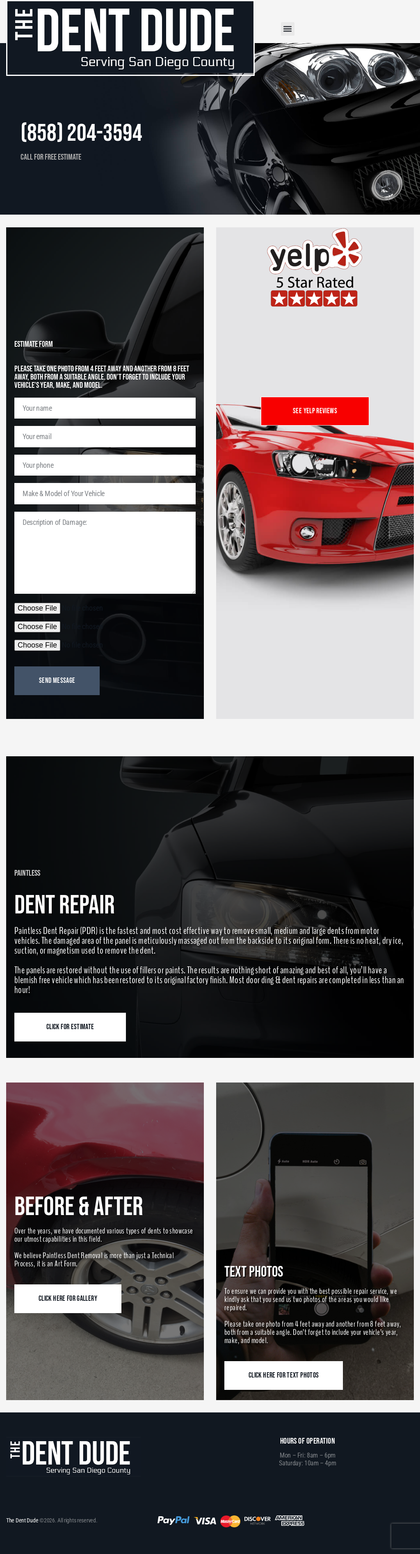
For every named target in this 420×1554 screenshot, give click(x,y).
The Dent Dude (22, 1520)
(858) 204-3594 (87, 133)
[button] (287, 29)
